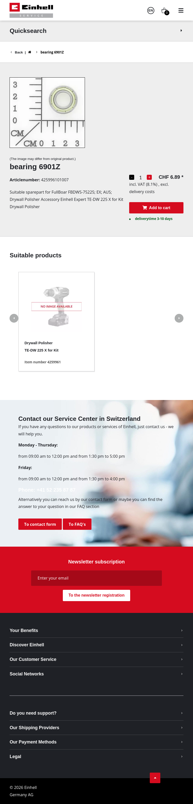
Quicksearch (96, 30)
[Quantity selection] (140, 177)
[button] (14, 319)
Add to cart (156, 208)
